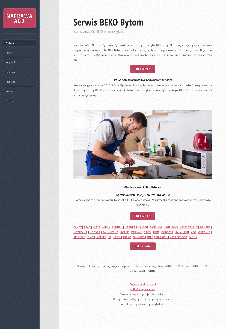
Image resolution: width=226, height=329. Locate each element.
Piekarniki (11, 81)
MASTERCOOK (178, 237)
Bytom (10, 43)
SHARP (127, 237)
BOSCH (143, 227)
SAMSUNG (156, 227)
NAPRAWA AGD (19, 18)
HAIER (117, 237)
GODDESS (167, 232)
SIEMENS (205, 227)
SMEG (150, 237)
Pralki (9, 52)
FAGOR (193, 237)
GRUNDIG (139, 237)
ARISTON (79, 237)
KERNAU (136, 232)
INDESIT (101, 237)
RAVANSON (182, 232)
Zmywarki (11, 62)
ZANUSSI (117, 227)
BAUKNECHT (110, 232)
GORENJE (204, 232)
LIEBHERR (130, 227)
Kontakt (10, 91)
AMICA (106, 227)
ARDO (147, 232)
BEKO (87, 227)
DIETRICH (161, 237)
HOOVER (95, 232)
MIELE (96, 227)
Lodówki (10, 72)
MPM (156, 232)
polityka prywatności (142, 289)
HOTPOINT (80, 232)
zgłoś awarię (142, 246)
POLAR (124, 232)
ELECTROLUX (189, 227)
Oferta (9, 101)
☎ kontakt (143, 69)
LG (109, 237)
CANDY (77, 227)
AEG (193, 232)
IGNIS (90, 237)
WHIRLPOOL (171, 227)
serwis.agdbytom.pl (144, 284)
